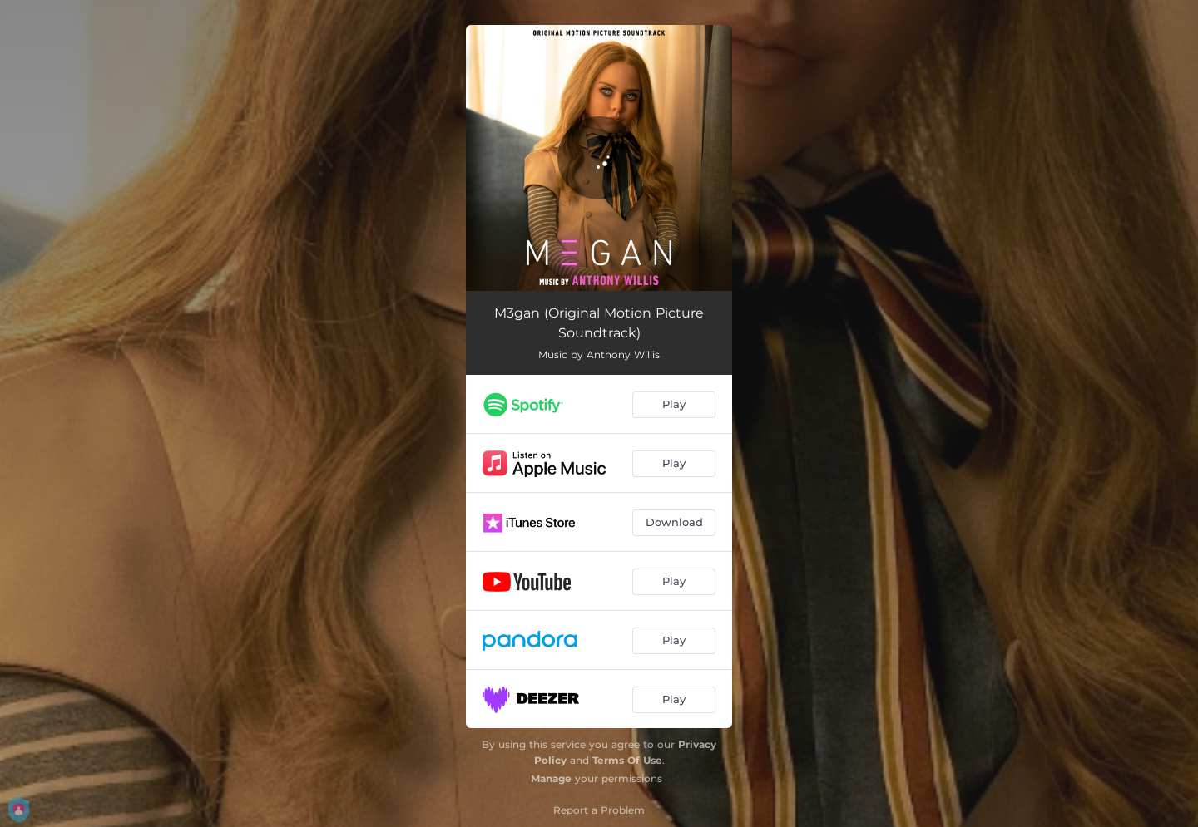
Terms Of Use (627, 760)
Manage (551, 778)
